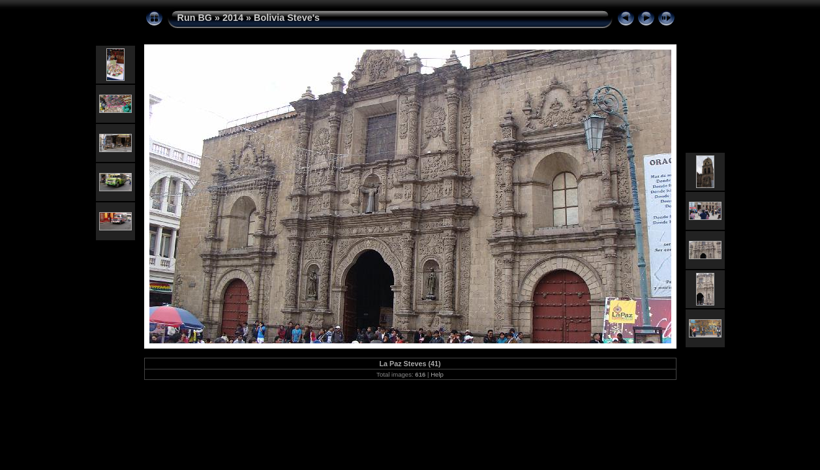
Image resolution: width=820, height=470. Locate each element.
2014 (232, 17)
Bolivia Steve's (287, 17)
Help (437, 374)
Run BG (195, 17)
